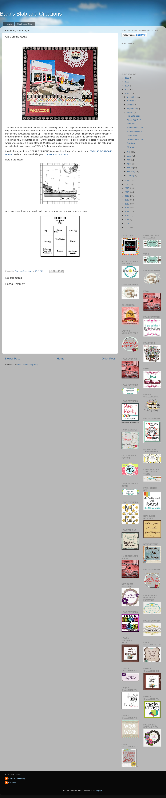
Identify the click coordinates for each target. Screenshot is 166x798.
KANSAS (131, 124)
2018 (127, 192)
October (131, 105)
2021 (127, 180)
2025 (127, 82)
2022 (127, 93)
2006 (127, 227)
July (129, 152)
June (129, 156)
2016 (127, 200)
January (131, 175)
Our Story (131, 143)
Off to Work (132, 147)
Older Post (108, 358)
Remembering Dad (135, 127)
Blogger (98, 790)
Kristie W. (12, 782)
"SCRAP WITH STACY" (57, 154)
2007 (127, 223)
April (129, 164)
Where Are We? (134, 120)
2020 (127, 184)
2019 (127, 188)
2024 (127, 86)
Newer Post (12, 358)
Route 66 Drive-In (134, 132)
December (132, 97)
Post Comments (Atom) (27, 364)
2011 (127, 219)
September (132, 109)
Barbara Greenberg (16, 778)
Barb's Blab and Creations (31, 14)
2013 (127, 211)
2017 (127, 196)
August (130, 112)
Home (9, 24)
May (129, 160)
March (130, 168)
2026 (127, 78)
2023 (127, 90)
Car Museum (132, 135)
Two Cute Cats (133, 116)
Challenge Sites (24, 24)
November (132, 101)
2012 (127, 215)
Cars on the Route (135, 139)
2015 (127, 204)
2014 (127, 208)
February (131, 171)
